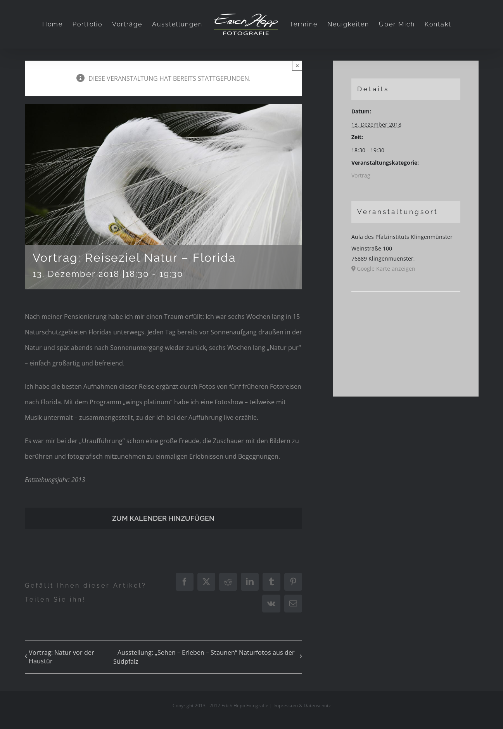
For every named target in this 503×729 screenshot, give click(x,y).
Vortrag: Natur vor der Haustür (61, 656)
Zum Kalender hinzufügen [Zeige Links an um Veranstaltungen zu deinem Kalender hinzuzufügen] (163, 518)
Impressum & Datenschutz (302, 705)
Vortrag (360, 175)
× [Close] (297, 65)
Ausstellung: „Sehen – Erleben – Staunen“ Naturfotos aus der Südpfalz (204, 657)
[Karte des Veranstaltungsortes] (405, 315)
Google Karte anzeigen (386, 268)
